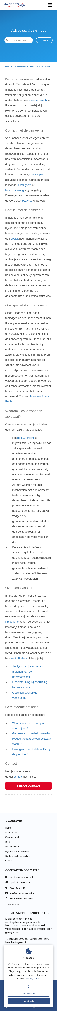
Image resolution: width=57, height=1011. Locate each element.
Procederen (12, 621)
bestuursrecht (25, 437)
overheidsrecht (38, 100)
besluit (15, 238)
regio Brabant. (19, 658)
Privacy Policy (33, 978)
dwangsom (24, 185)
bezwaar (27, 200)
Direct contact (28, 786)
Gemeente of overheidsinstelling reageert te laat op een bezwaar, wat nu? (32, 738)
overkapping (36, 174)
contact (18, 776)
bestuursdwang (14, 190)
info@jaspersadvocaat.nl (22, 893)
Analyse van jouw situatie (27, 666)
